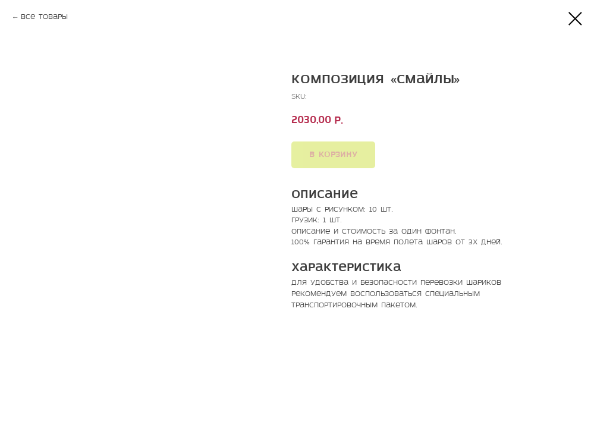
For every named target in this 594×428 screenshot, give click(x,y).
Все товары (44, 17)
